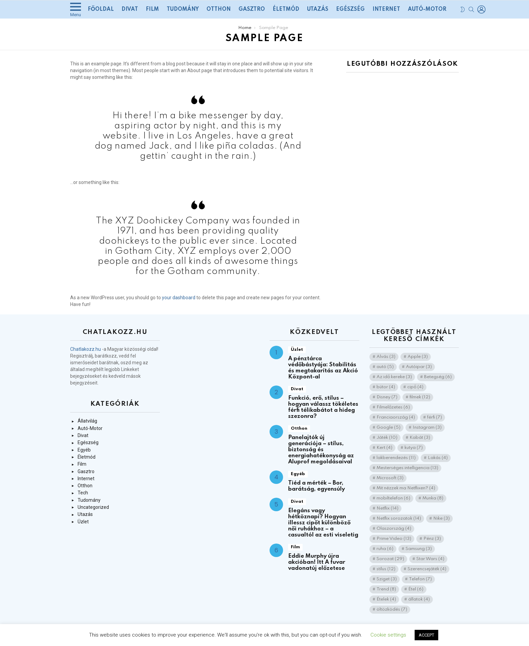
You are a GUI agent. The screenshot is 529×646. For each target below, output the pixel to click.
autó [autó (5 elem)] (385, 367)
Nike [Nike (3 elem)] (441, 518)
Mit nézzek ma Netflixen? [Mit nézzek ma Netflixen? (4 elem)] (406, 488)
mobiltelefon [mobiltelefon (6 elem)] (393, 498)
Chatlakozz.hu (85, 349)
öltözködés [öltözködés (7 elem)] (392, 609)
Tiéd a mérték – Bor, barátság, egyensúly (316, 486)
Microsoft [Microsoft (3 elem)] (390, 478)
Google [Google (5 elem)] (388, 427)
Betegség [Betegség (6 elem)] (438, 377)
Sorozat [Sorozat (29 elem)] (390, 559)
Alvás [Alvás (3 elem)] (386, 357)
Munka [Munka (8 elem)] (432, 498)
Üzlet (83, 521)
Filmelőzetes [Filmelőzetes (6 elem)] (393, 407)
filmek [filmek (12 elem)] (420, 397)
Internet (386, 9)
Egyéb (84, 450)
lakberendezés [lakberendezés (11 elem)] (396, 458)
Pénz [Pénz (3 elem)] (432, 538)
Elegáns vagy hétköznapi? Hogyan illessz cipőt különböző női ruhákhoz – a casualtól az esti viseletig (323, 523)
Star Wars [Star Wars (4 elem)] (430, 559)
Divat (129, 9)
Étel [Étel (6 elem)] (415, 589)
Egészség (350, 9)
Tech (83, 492)
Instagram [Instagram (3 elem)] (427, 427)
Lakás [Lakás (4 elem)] (438, 458)
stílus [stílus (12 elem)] (386, 569)
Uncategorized (93, 507)
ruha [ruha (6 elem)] (385, 549)
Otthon (218, 9)
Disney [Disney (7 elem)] (387, 397)
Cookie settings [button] (388, 635)
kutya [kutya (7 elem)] (414, 447)
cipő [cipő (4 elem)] (415, 387)
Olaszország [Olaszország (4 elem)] (394, 528)
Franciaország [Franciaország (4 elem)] (396, 417)
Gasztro (252, 9)
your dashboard (178, 297)
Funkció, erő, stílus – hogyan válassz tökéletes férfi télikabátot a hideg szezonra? (323, 407)
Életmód (286, 9)
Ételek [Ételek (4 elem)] (386, 599)
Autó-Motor (427, 9)
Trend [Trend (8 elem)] (386, 589)
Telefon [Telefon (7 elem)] (420, 579)
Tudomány (183, 9)
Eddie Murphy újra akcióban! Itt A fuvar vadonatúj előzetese (316, 562)
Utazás (317, 9)
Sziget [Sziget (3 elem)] (387, 579)
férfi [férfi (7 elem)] (434, 417)
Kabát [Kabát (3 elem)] (420, 437)
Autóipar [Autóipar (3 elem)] (419, 367)
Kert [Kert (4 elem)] (384, 447)
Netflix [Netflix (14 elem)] (387, 508)
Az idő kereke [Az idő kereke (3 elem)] (394, 377)
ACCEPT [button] (426, 635)
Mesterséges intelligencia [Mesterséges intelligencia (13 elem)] (407, 468)
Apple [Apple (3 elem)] (418, 357)
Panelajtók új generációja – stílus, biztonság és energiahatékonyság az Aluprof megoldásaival (321, 450)
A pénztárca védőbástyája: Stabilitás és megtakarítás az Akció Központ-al (323, 368)
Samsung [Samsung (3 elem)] (419, 549)
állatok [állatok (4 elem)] (419, 599)
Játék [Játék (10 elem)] (387, 437)
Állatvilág (87, 421)
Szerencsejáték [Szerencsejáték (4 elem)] (427, 569)
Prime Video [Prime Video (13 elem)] (394, 538)
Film (152, 9)
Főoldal (101, 9)
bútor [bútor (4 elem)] (386, 387)
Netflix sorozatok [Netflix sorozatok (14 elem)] (399, 518)
